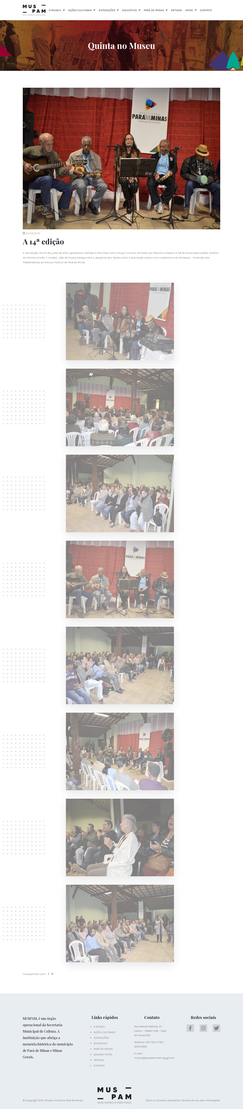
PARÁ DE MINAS (154, 10)
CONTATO (206, 10)
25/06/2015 (31, 233)
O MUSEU (55, 10)
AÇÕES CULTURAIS (80, 10)
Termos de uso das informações (200, 1100)
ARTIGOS (176, 10)
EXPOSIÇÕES (107, 10)
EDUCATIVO (129, 10)
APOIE (189, 10)
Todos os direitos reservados (163, 1100)
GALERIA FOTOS (103, 1054)
